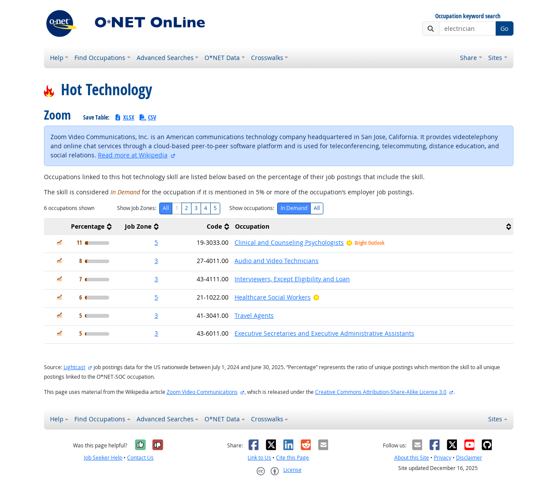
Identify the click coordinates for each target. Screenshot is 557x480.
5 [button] (156, 242)
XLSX (124, 117)
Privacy (442, 457)
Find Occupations (99, 57)
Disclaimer (469, 457)
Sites (495, 57)
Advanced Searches (165, 57)
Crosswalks (267, 57)
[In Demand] (59, 242)
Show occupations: (251, 208)
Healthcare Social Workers (273, 297)
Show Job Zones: (136, 208)
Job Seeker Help (103, 457)
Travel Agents (254, 315)
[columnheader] (79, 227)
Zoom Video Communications (202, 392)
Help (57, 57)
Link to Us (259, 457)
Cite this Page (292, 457)
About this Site (411, 457)
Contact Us (140, 457)
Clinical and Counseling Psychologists (289, 242)
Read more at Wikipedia (133, 155)
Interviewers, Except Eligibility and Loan (292, 279)
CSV (147, 117)
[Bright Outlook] (316, 297)
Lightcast (74, 367)
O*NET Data (222, 57)
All (166, 208)
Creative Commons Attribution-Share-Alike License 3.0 (380, 392)
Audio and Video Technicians (277, 261)
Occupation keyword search (467, 16)
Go (504, 28)
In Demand (294, 208)
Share (468, 57)
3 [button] (156, 261)
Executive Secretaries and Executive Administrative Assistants (324, 333)
